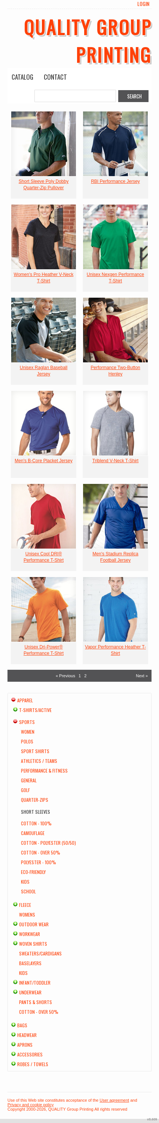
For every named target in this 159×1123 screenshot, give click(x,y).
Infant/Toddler (35, 982)
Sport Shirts (35, 751)
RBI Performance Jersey (115, 181)
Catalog (22, 77)
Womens (27, 914)
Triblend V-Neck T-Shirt (115, 460)
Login (143, 3)
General (29, 780)
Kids (25, 881)
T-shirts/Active (35, 710)
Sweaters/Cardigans (40, 953)
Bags (22, 1025)
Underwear (30, 992)
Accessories (30, 1054)
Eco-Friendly (33, 872)
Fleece (25, 905)
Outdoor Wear (34, 924)
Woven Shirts (33, 944)
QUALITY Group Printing (88, 40)
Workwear (29, 934)
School (28, 891)
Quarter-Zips (34, 800)
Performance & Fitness (44, 770)
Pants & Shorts (35, 1002)
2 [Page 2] (85, 676)
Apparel (25, 700)
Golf (25, 790)
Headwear (27, 1035)
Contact (55, 77)
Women (27, 731)
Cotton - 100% (36, 823)
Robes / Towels (32, 1064)
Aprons (25, 1044)
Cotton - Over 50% (40, 852)
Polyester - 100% (38, 862)
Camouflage (33, 833)
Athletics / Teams (39, 761)
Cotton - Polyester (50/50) (48, 843)
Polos (27, 741)
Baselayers (30, 963)
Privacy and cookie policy (30, 1104)
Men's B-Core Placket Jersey (43, 460)
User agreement (114, 1100)
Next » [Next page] (142, 676)
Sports (27, 722)
